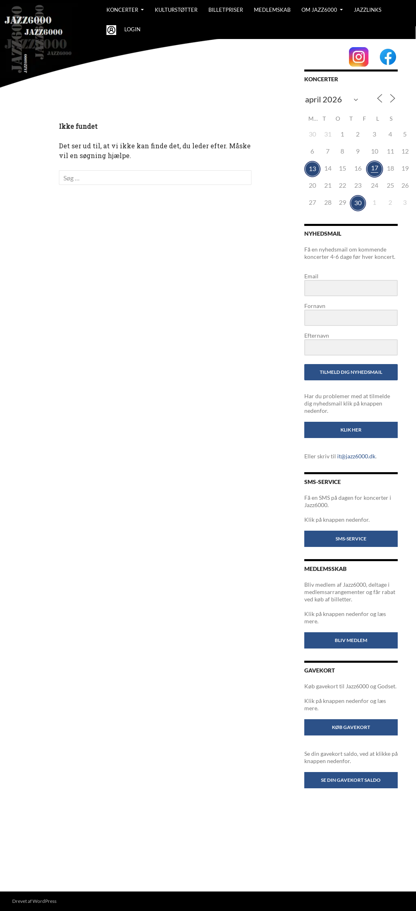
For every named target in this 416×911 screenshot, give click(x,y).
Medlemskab (272, 10)
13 (312, 168)
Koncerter (122, 10)
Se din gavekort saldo (351, 780)
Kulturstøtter (176, 10)
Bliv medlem (351, 640)
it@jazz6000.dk (356, 456)
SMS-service (351, 539)
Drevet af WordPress (34, 901)
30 (358, 202)
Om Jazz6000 (319, 10)
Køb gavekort (351, 727)
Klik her (351, 430)
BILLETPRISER (225, 10)
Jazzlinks (367, 10)
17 (374, 167)
